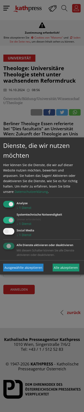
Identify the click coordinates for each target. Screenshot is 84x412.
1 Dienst (24, 208)
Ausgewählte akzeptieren (23, 267)
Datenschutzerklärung (31, 192)
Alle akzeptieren (66, 267)
